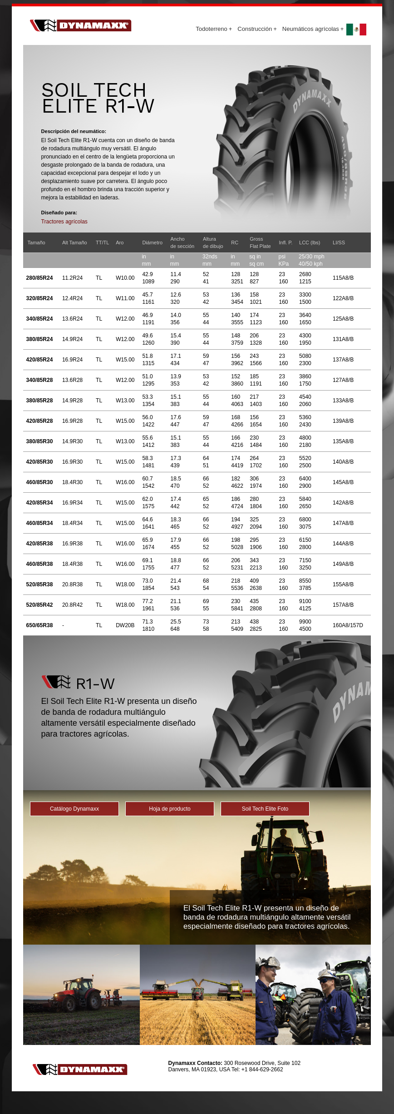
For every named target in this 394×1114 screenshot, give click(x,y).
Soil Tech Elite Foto (265, 809)
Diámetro (152, 242)
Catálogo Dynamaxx (74, 809)
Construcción (256, 28)
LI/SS (339, 242)
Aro (119, 242)
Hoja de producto (169, 809)
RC (234, 242)
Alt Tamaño (74, 242)
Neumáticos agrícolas (313, 28)
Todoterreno (214, 28)
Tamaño (36, 242)
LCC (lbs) (309, 242)
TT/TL (102, 242)
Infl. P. (285, 242)
